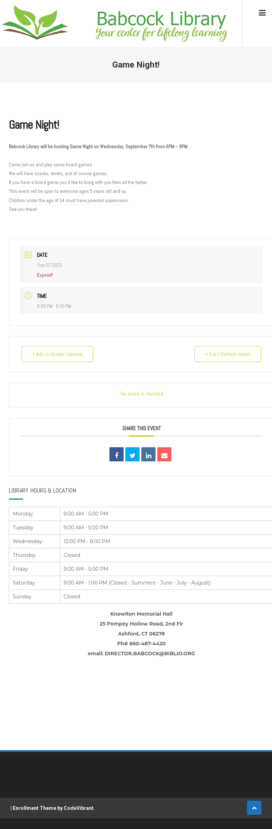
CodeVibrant (79, 808)
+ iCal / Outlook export (228, 354)
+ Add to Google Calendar (57, 354)
